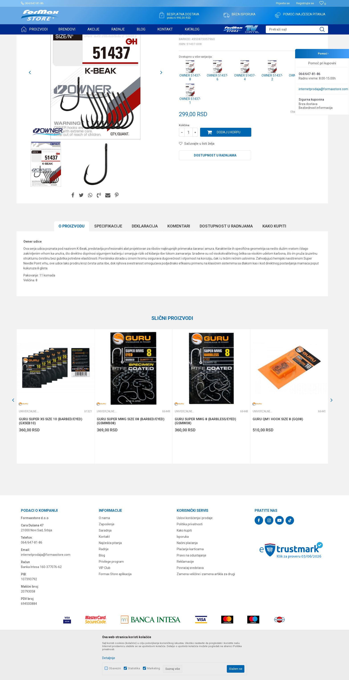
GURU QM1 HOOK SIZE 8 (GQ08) (278, 454)
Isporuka (183, 571)
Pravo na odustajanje (191, 590)
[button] (297, 29)
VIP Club (104, 602)
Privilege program (111, 596)
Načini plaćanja (187, 577)
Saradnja (105, 565)
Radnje (104, 583)
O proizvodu (72, 260)
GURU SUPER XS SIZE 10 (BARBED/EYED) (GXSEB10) (50, 456)
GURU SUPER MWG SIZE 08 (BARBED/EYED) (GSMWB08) (130, 456)
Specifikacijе (108, 260)
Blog (102, 590)
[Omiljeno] (322, 4)
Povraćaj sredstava (190, 602)
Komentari (178, 260)
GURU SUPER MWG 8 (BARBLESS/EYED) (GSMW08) (205, 456)
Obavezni (115, 668)
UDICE (59, 37)
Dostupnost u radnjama (215, 190)
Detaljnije (108, 658)
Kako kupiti (274, 260)
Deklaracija (145, 260)
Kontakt (104, 571)
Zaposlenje (106, 558)
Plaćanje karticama (190, 583)
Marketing (153, 668)
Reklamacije (185, 596)
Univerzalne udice (77, 37)
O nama (104, 552)
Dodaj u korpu (228, 166)
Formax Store (29, 37)
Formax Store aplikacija (115, 608)
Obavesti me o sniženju (304, 146)
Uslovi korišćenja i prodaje (195, 552)
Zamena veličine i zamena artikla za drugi (206, 608)
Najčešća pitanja (110, 577)
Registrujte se (305, 3)
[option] (46, 198)
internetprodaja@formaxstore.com (323, 89)
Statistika (134, 668)
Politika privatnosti (190, 558)
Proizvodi (46, 37)
